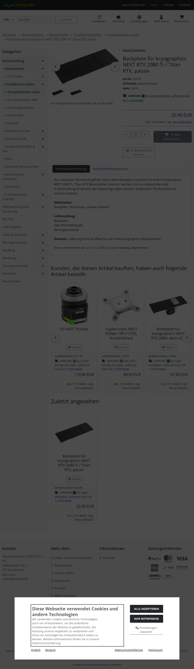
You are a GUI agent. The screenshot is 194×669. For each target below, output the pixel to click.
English (36, 650)
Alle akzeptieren (146, 609)
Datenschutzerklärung (129, 650)
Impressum (155, 650)
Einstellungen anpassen (146, 630)
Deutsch (50, 650)
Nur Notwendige (146, 618)
